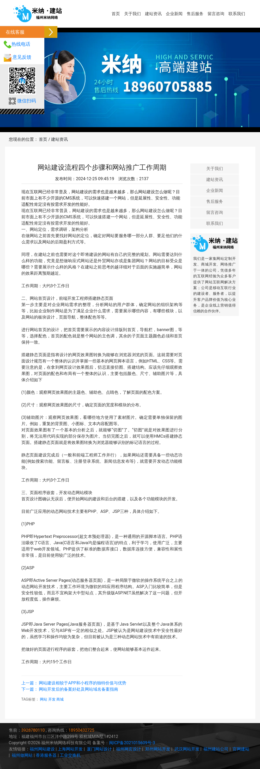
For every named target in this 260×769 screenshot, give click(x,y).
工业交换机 (70, 755)
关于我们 (132, 13)
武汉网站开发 (186, 749)
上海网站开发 (70, 749)
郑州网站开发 (157, 749)
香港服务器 (46, 755)
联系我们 (236, 13)
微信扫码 (26, 100)
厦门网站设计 (99, 749)
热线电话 (20, 44)
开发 (52, 699)
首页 (116, 13)
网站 (44, 699)
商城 (60, 699)
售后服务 (195, 13)
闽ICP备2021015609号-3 (132, 742)
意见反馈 (22, 57)
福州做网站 (22, 755)
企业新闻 (174, 13)
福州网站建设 (42, 749)
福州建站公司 (215, 749)
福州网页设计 (128, 749)
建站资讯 (153, 13)
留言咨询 (216, 13)
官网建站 (241, 749)
